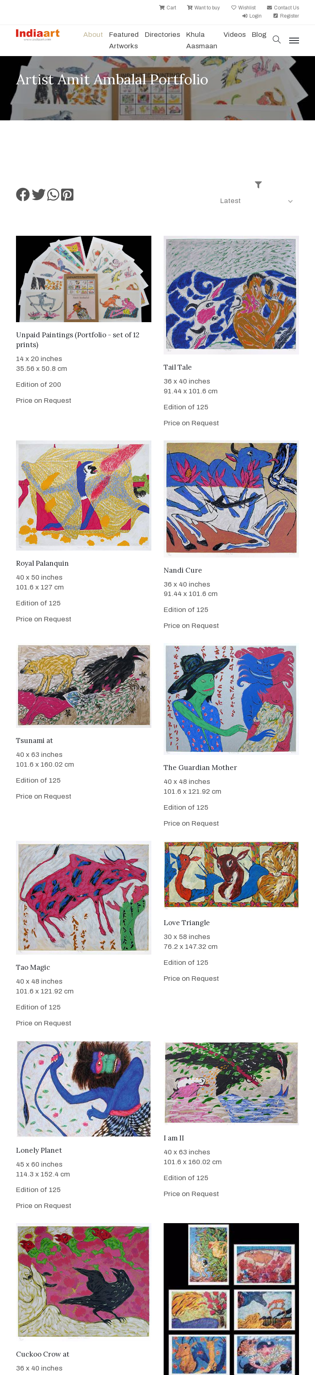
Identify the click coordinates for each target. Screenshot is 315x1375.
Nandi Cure (183, 570)
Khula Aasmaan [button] (201, 40)
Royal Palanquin (42, 563)
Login (252, 16)
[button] (277, 40)
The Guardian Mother (200, 767)
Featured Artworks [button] (124, 40)
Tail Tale (178, 367)
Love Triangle (187, 922)
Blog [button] (259, 34)
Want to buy (203, 8)
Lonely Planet (39, 1150)
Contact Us (283, 8)
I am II (174, 1137)
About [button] (93, 34)
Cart (167, 8)
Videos (235, 34)
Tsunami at (34, 740)
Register (286, 16)
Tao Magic (33, 967)
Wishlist (243, 8)
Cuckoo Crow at (42, 1354)
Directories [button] (162, 34)
